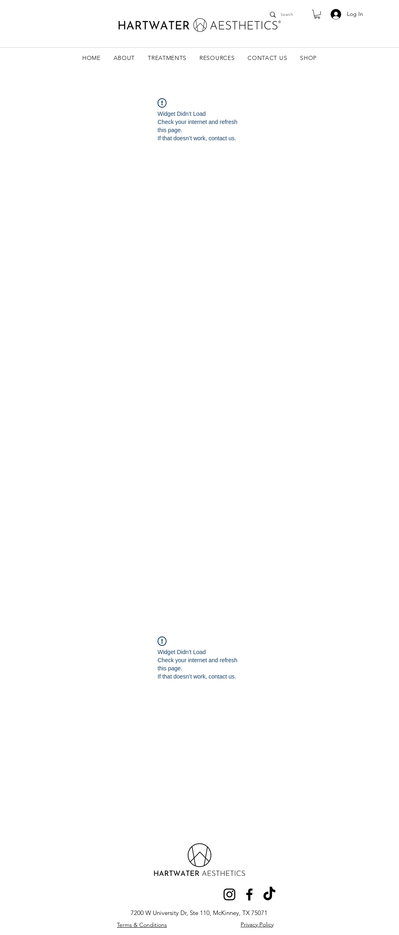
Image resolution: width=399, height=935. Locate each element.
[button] (124, 58)
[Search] (288, 14)
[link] (317, 14)
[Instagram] (229, 894)
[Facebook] (249, 894)
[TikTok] (269, 894)
